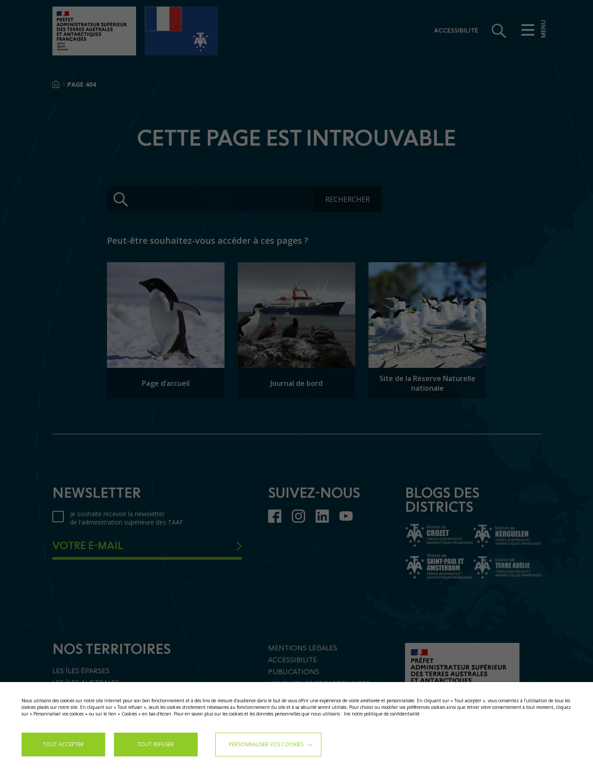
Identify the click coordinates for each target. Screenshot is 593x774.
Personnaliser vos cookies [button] (266, 744)
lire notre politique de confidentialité (382, 714)
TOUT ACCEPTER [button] (63, 744)
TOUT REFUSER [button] (155, 744)
